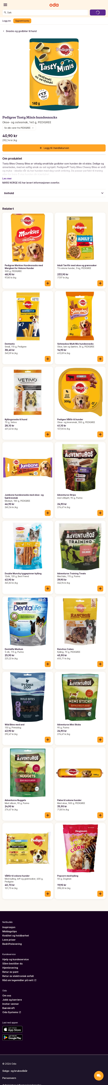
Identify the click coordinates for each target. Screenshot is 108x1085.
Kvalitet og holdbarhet (15, 931)
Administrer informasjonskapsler (21, 1081)
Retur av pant (10, 968)
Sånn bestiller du (12, 959)
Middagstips (9, 927)
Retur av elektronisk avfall (18, 972)
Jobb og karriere (12, 996)
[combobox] (47, 12)
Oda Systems (11, 1008)
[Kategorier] (5, 5)
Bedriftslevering (12, 940)
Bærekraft (8, 1004)
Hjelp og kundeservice (15, 955)
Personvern (9, 1074)
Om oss (6, 991)
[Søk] (5, 12)
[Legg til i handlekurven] (48, 280)
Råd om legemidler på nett (19, 976)
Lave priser (9, 936)
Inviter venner (10, 1000)
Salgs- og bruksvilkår (15, 1067)
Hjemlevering (10, 964)
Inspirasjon (8, 923)
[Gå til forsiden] (54, 5)
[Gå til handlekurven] (98, 12)
